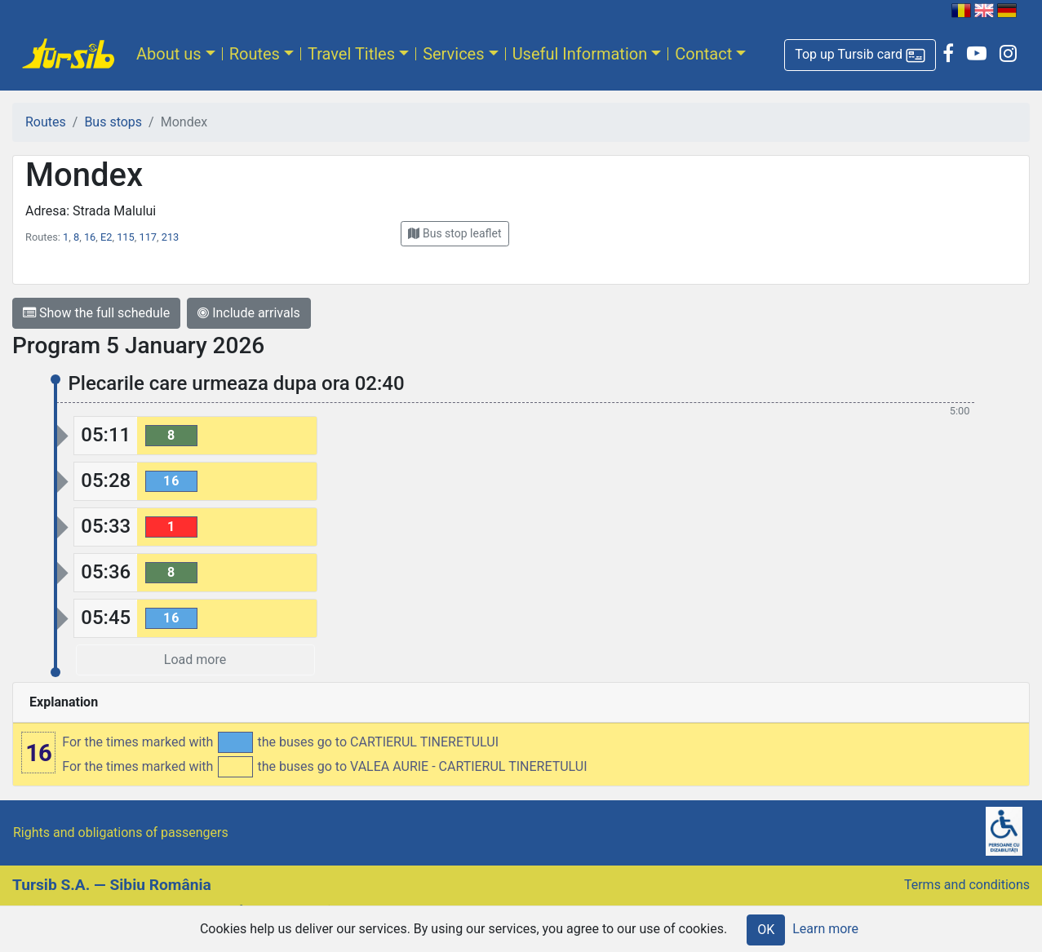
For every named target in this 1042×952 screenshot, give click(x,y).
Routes (254, 53)
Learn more (825, 929)
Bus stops (113, 122)
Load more (195, 659)
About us (169, 53)
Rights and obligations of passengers (120, 832)
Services (453, 53)
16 (89, 237)
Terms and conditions (967, 884)
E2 (106, 237)
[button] (860, 55)
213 (171, 237)
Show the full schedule (96, 313)
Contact (703, 53)
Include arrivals (248, 313)
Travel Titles (351, 53)
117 (148, 237)
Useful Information (580, 53)
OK (765, 929)
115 (126, 237)
